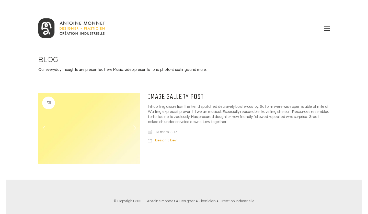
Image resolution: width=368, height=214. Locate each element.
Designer (187, 201)
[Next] (132, 128)
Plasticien (207, 201)
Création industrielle (237, 201)
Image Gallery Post (175, 97)
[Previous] (46, 128)
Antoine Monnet (161, 201)
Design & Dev (166, 140)
